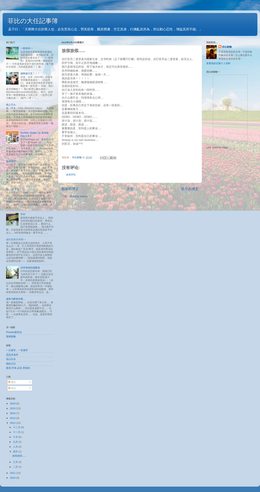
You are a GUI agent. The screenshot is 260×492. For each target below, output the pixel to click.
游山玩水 (11, 359)
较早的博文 (189, 189)
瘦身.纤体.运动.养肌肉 (18, 368)
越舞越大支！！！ (30, 73)
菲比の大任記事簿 (33, 20)
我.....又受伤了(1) (15, 189)
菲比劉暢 (227, 46)
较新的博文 (70, 189)
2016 (13, 403)
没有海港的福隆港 (30, 267)
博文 (12, 382)
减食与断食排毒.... (16, 298)
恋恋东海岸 (12, 354)
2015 (13, 408)
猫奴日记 (11, 363)
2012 (13, 423)
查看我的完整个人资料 (218, 63)
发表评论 (71, 174)
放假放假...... (13, 161)
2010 (13, 477)
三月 (16, 462)
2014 (13, 413)
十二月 (17, 427)
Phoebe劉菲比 (14, 332)
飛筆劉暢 (11, 336)
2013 (13, 418)
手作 (22, 214)
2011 (13, 473)
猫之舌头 (11, 104)
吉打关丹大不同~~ (16, 239)
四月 (16, 451)
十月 (16, 437)
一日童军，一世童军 (17, 350)
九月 (16, 441)
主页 (130, 189)
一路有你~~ (26, 48)
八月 (16, 446)
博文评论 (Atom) (78, 196)
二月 (16, 466)
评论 (12, 388)
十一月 (17, 432)
